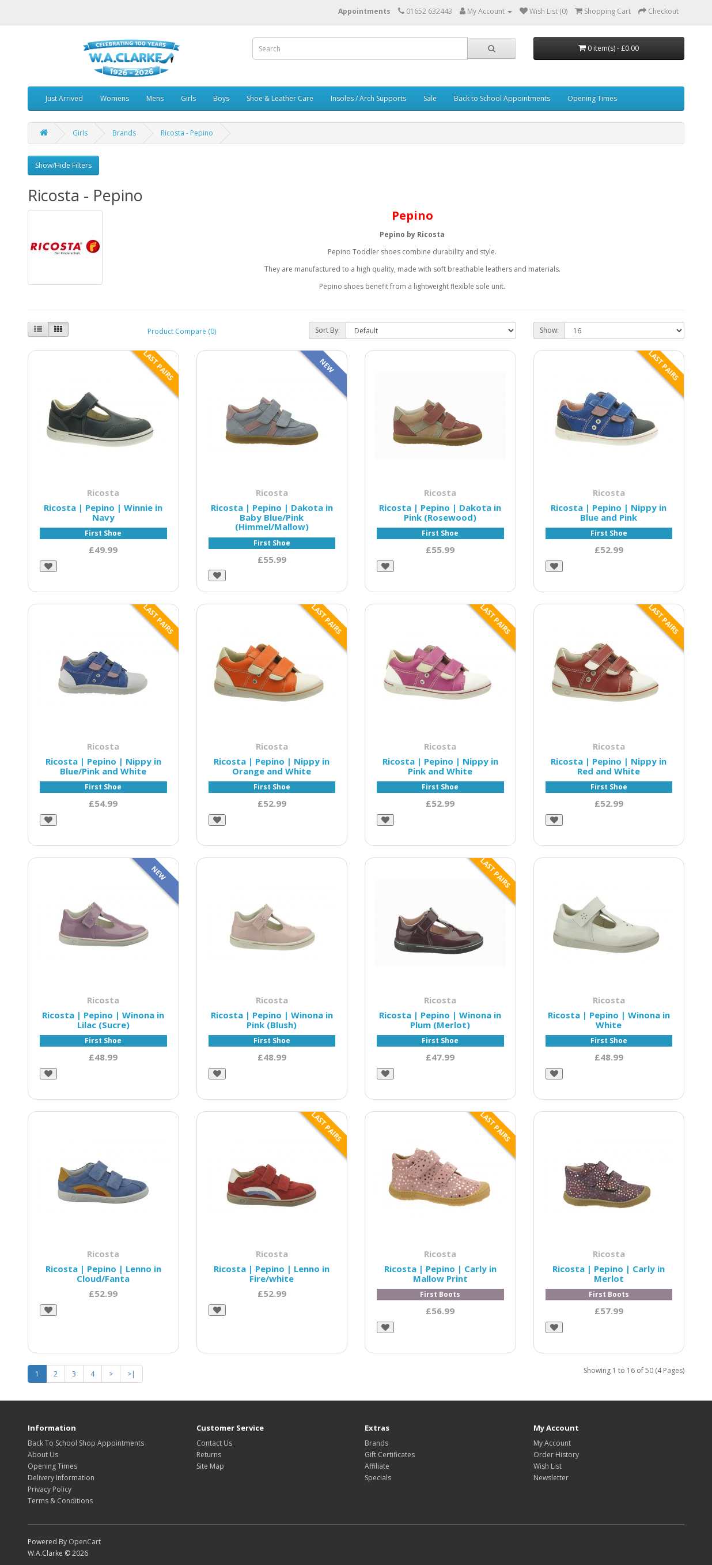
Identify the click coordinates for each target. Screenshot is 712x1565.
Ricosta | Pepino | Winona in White (609, 1019)
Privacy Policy (49, 1489)
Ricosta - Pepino (187, 133)
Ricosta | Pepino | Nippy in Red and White (608, 766)
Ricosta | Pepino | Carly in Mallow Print (440, 1273)
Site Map (210, 1466)
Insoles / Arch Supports (368, 98)
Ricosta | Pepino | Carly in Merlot (608, 1273)
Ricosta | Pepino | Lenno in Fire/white (272, 1273)
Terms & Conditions (60, 1501)
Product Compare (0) (181, 331)
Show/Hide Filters (63, 165)
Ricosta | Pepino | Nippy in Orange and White (272, 766)
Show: (549, 330)
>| (131, 1374)
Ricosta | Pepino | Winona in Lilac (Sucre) (103, 1019)
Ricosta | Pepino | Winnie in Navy (103, 512)
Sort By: (327, 330)
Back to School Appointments (502, 98)
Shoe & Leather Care (280, 98)
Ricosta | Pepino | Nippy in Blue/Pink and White (103, 766)
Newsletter (551, 1478)
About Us (43, 1454)
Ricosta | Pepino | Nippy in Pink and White (440, 766)
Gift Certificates (390, 1454)
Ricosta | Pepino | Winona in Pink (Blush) (272, 1019)
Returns (208, 1454)
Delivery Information (61, 1478)
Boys (221, 98)
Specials (378, 1478)
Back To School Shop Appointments (86, 1443)
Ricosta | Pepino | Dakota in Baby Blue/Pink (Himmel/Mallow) (272, 517)
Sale (430, 98)
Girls (188, 98)
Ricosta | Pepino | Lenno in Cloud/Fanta (103, 1273)
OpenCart (85, 1542)
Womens (114, 98)
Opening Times (592, 98)
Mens (155, 98)
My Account (552, 1443)
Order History (556, 1454)
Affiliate (377, 1466)
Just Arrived (64, 98)
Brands (124, 133)
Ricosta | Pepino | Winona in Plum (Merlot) (440, 1019)
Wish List (547, 1466)
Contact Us (214, 1443)
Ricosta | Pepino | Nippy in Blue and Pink (608, 512)
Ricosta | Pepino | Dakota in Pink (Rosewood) (440, 512)
